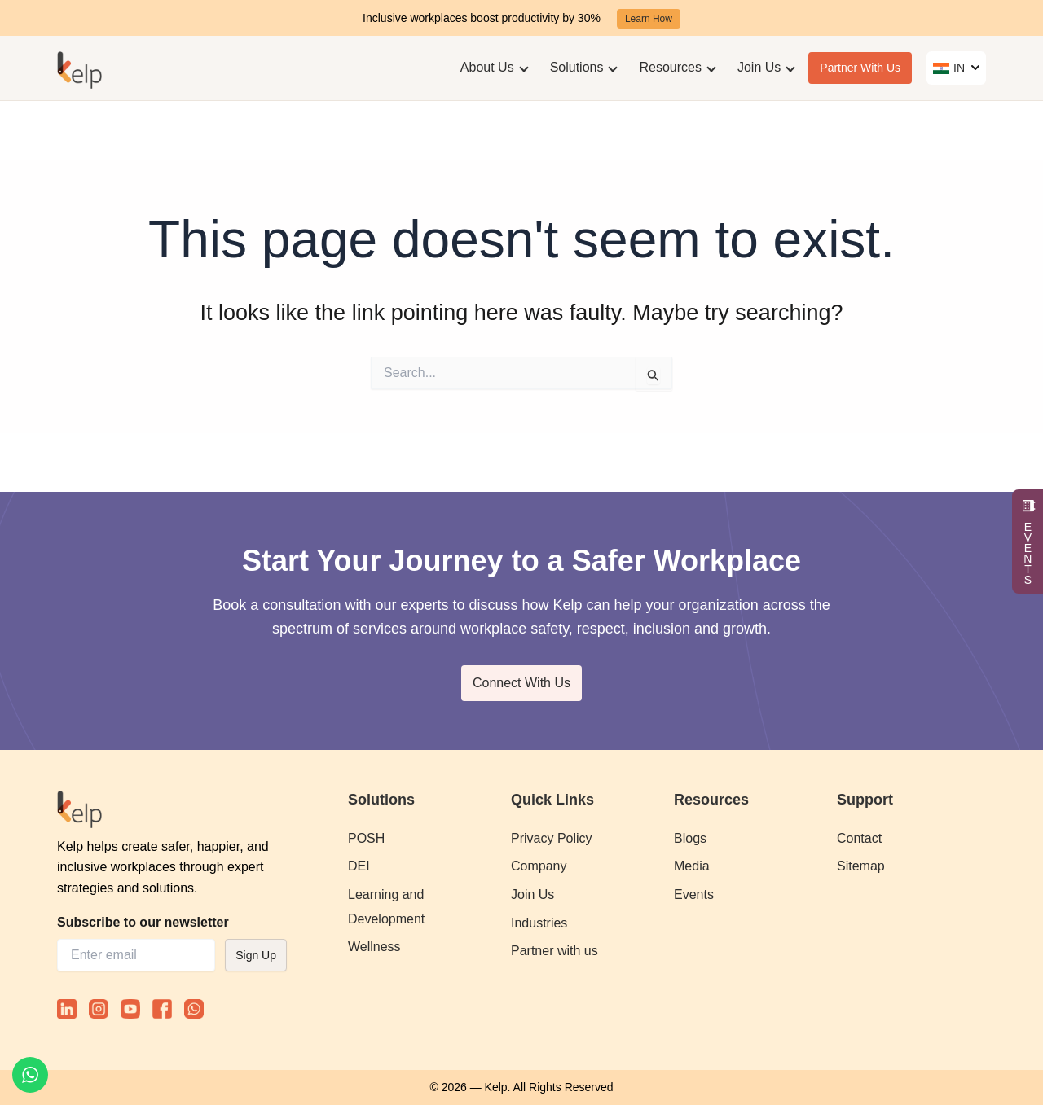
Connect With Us (521, 683)
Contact (859, 838)
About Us (487, 67)
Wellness (374, 947)
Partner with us (554, 951)
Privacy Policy (551, 838)
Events (694, 894)
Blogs (690, 838)
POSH (366, 838)
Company (538, 866)
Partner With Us (860, 67)
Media (692, 866)
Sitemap (861, 866)
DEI (359, 866)
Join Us (759, 67)
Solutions (577, 67)
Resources (670, 67)
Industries (539, 923)
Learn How (648, 18)
